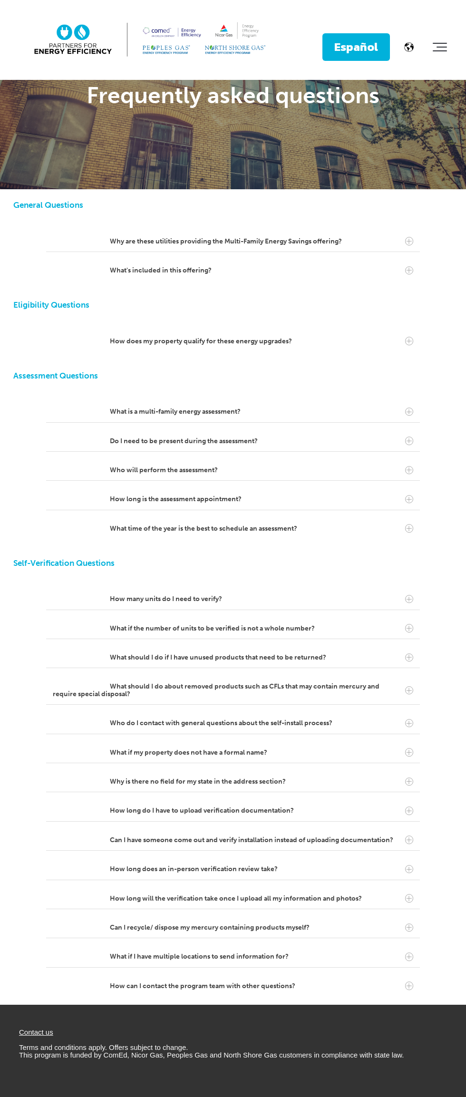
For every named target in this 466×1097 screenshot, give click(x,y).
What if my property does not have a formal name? (261, 752)
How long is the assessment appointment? (261, 499)
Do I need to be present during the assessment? (261, 441)
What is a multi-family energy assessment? (261, 412)
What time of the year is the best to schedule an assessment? (261, 528)
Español (356, 47)
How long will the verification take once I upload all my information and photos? (261, 898)
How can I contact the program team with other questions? (261, 986)
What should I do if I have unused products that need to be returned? (261, 657)
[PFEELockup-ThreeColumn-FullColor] (150, 40)
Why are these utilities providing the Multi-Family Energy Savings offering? (261, 241)
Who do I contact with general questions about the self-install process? (261, 723)
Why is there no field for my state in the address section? (261, 781)
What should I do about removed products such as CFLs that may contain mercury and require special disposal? (233, 690)
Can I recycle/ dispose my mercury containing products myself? (261, 927)
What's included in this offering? (261, 270)
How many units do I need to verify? (261, 599)
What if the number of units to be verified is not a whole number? (261, 628)
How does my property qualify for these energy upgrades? (261, 341)
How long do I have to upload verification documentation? (261, 810)
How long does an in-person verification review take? (261, 869)
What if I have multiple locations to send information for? (261, 956)
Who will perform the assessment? (261, 470)
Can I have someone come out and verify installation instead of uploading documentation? (261, 840)
